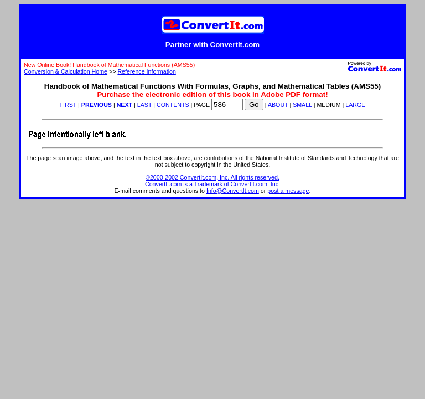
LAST (144, 104)
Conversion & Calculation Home (65, 71)
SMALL (302, 104)
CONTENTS (173, 104)
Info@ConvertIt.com (232, 190)
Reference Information (146, 71)
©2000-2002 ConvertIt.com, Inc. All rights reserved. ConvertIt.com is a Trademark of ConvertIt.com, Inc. (212, 180)
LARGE (355, 104)
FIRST (68, 104)
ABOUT (278, 104)
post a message (288, 190)
